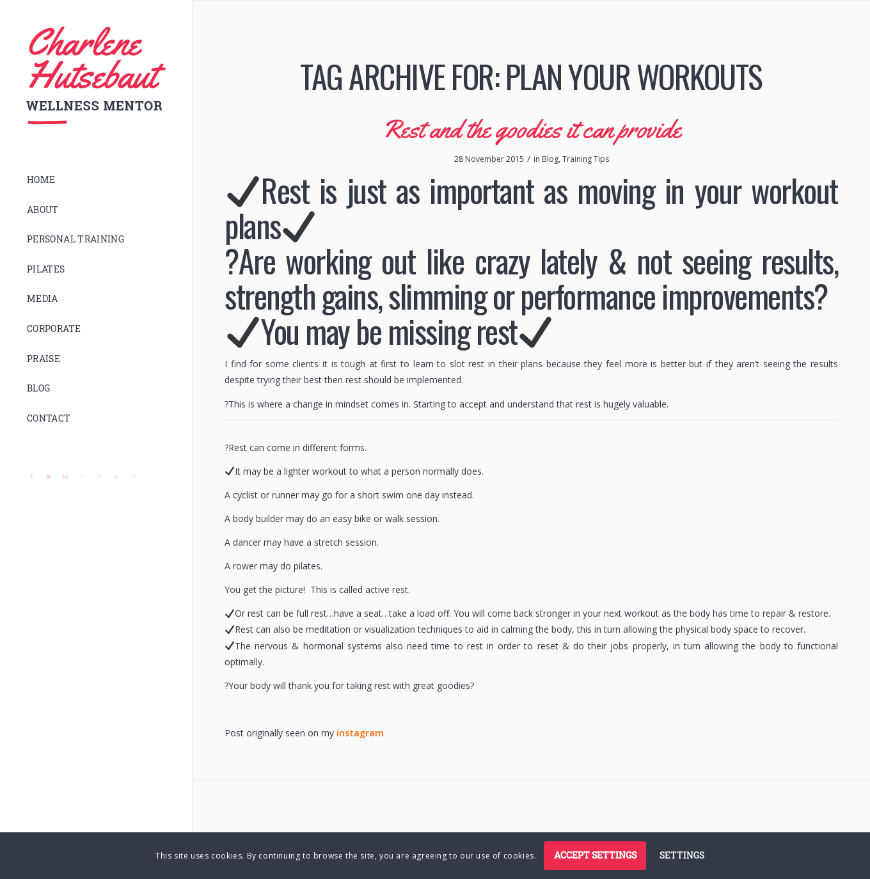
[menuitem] (96, 180)
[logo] (96, 76)
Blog (550, 159)
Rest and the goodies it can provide (531, 129)
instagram (360, 733)
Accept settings (595, 855)
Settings (682, 855)
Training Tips (585, 159)
